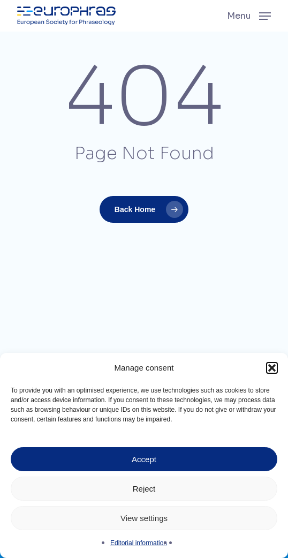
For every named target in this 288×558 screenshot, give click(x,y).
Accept (144, 459)
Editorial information (138, 543)
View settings (144, 518)
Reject (144, 488)
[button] (272, 368)
